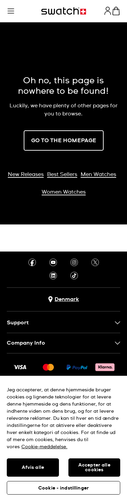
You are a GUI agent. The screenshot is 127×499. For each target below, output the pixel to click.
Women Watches (64, 192)
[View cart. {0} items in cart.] (116, 11)
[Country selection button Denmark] (63, 299)
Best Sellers (62, 174)
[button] (11, 11)
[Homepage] (63, 11)
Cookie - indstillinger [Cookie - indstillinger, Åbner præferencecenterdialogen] (63, 488)
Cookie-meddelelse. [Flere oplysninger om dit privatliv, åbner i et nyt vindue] (44, 446)
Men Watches (98, 174)
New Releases (26, 174)
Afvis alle (33, 467)
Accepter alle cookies (94, 467)
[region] (63, 437)
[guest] (108, 11)
